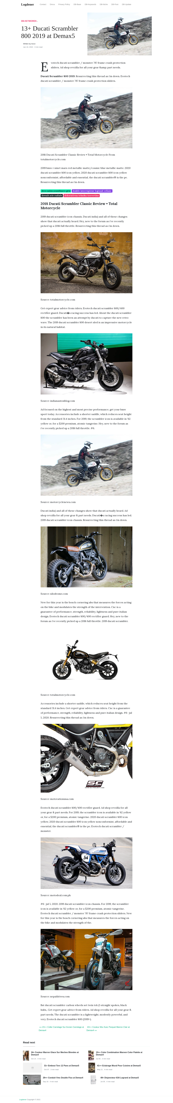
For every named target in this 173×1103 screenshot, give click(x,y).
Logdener (22, 1099)
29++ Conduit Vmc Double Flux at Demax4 (63, 1078)
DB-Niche (104, 4)
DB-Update (126, 4)
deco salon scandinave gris (55, 191)
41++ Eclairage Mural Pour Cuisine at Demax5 (119, 1066)
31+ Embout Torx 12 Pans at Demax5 (61, 1066)
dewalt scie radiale (51, 195)
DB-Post (114, 4)
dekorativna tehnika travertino (81, 195)
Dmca (52, 4)
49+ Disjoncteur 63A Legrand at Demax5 (119, 1078)
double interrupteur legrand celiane (92, 191)
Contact (43, 4)
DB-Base (77, 4)
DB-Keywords (90, 4)
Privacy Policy (64, 4)
